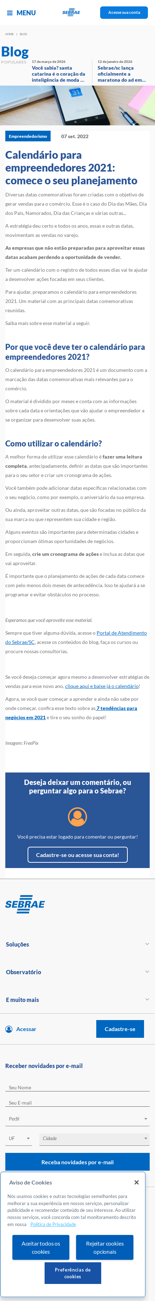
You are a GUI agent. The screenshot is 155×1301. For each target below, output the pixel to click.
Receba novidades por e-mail (77, 1162)
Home (9, 34)
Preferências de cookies (73, 1273)
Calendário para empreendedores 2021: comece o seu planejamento (71, 167)
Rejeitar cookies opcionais (105, 1247)
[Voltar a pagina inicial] (78, 12)
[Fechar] (136, 1182)
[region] (73, 1234)
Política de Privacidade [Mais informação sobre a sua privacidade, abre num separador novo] (53, 1224)
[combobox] (77, 1120)
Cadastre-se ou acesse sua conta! (77, 854)
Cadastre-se (120, 1028)
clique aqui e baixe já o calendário (102, 686)
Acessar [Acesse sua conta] (26, 1028)
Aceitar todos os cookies (41, 1247)
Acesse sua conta (124, 12)
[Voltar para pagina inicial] (77, 904)
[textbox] (81, 1119)
